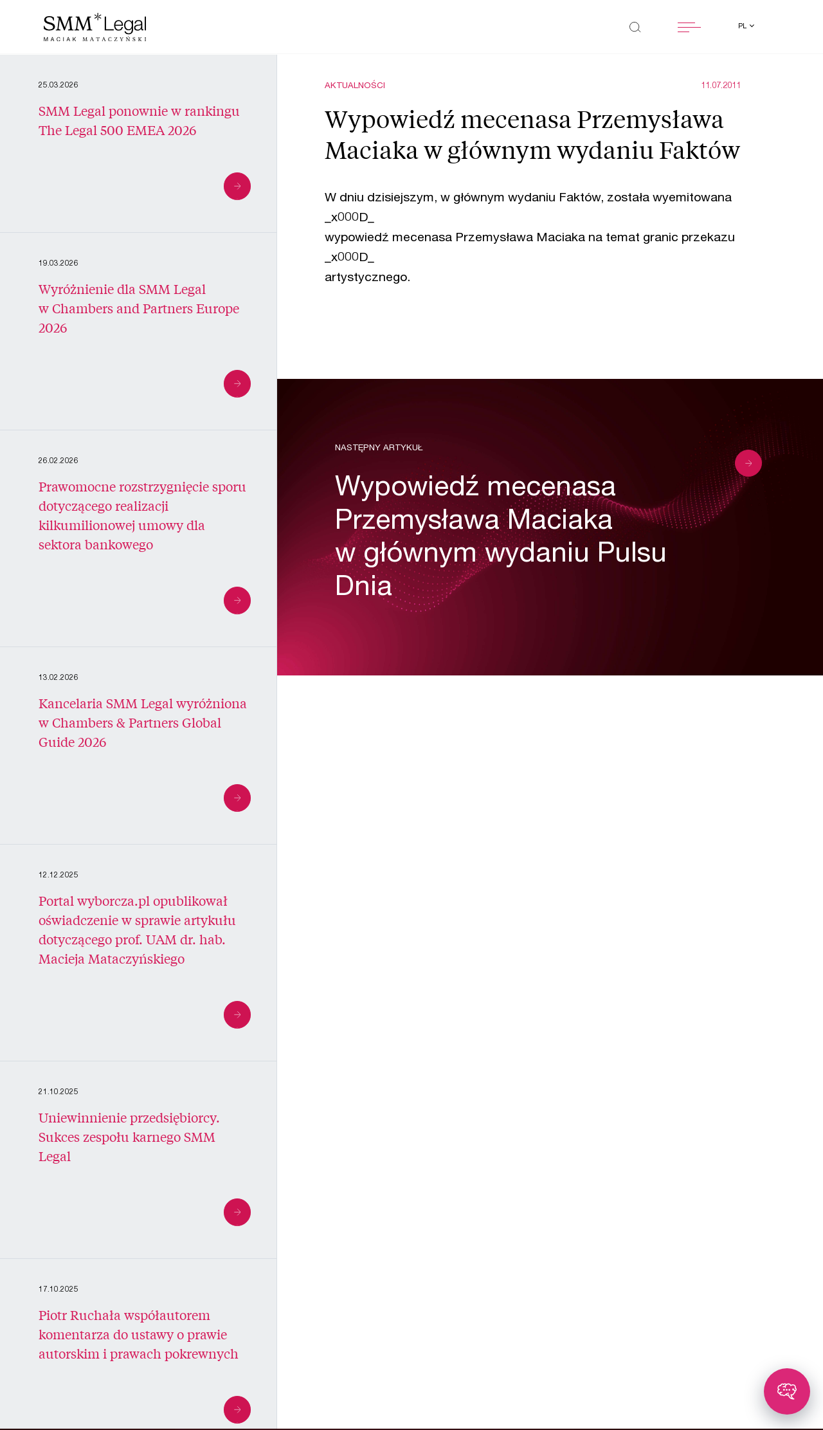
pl (743, 26)
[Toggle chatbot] (787, 1391)
